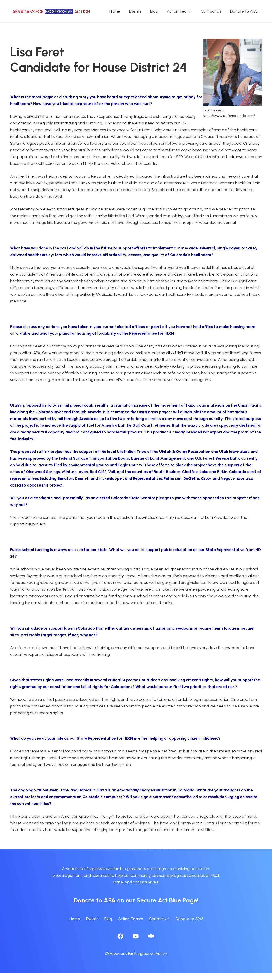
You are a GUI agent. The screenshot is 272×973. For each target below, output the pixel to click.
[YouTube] (135, 936)
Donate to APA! (189, 918)
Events (92, 918)
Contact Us (159, 918)
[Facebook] (120, 936)
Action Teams (130, 918)
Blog (108, 918)
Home (74, 918)
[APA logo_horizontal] (51, 11)
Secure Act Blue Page (167, 900)
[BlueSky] (151, 936)
